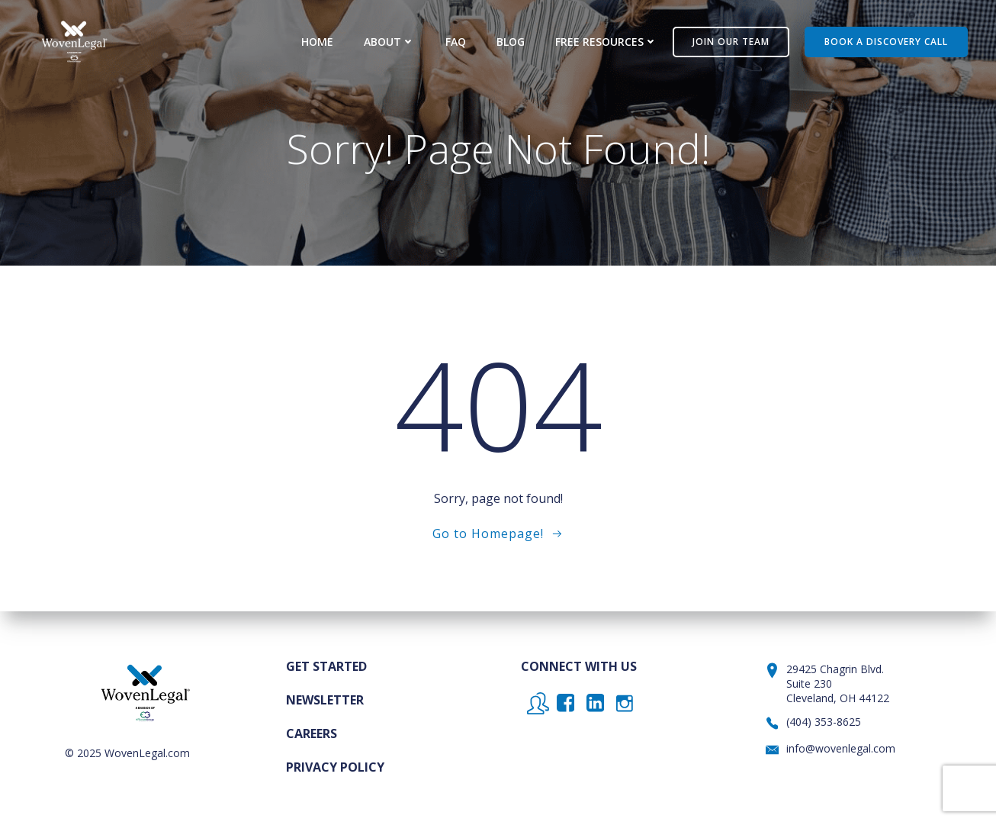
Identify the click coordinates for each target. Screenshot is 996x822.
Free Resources (606, 41)
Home (317, 41)
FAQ (455, 41)
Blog (510, 41)
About (389, 41)
